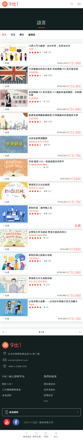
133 (49, 122)
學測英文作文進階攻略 (40, 278)
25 (48, 102)
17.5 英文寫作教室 (38, 282)
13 (49, 52)
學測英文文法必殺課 (39, 185)
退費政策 (48, 395)
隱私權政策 (49, 384)
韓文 (22, 35)
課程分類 (36, 434)
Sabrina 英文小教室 (39, 142)
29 (48, 285)
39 (49, 261)
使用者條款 (49, 390)
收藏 (5, 63)
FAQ (46, 401)
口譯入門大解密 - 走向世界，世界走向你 (49, 46)
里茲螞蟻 (33, 72)
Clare (31, 304)
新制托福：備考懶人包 (40, 208)
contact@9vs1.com (15, 360)
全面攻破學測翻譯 (38, 138)
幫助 (46, 434)
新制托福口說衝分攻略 (40, 255)
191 (49, 214)
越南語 (31, 35)
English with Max (38, 164)
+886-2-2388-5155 (14, 366)
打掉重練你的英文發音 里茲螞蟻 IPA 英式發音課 (53, 69)
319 (49, 76)
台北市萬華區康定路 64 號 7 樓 (21, 354)
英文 (4, 35)
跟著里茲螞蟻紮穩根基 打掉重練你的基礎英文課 (53, 115)
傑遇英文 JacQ (36, 188)
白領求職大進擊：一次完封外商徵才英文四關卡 (53, 301)
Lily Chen (34, 211)
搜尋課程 (26, 434)
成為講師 (6, 395)
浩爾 (31, 49)
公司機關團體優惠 (11, 390)
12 (50, 191)
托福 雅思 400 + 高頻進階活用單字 (46, 161)
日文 (13, 35)
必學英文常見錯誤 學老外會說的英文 (47, 232)
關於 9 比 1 (7, 384)
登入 (55, 434)
